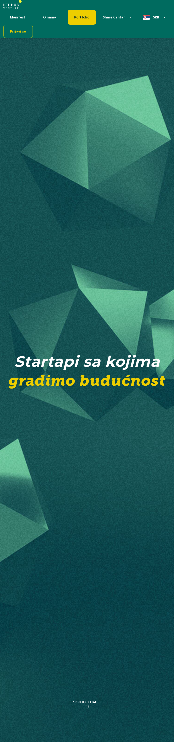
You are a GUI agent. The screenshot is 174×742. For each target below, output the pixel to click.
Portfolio (81, 17)
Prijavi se (18, 31)
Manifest (17, 17)
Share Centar (114, 17)
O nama (49, 17)
